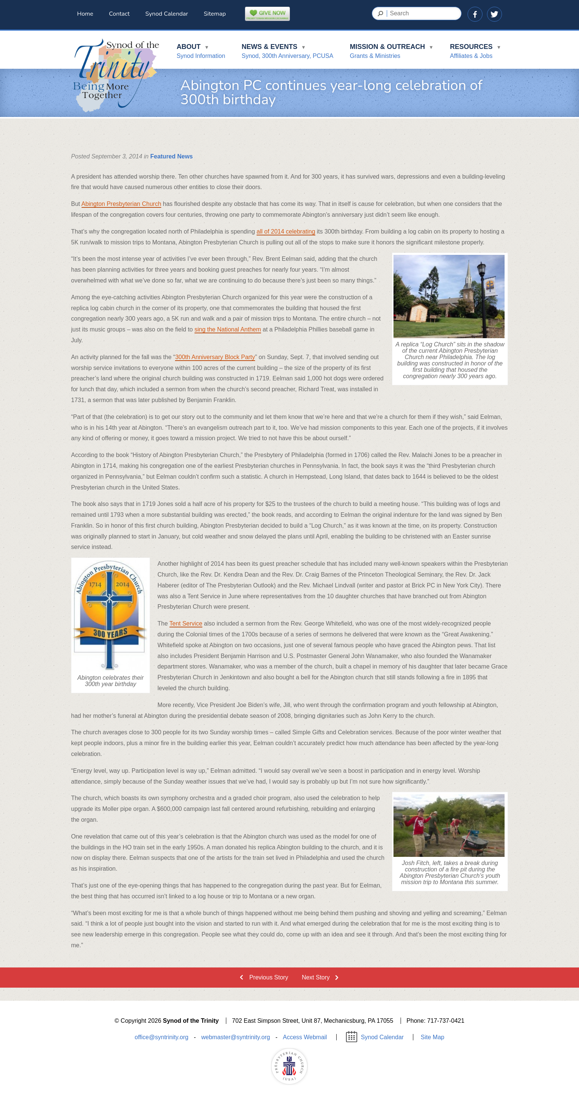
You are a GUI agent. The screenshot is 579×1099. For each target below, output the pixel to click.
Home (85, 14)
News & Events (287, 52)
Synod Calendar (166, 14)
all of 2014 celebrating (286, 231)
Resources (475, 52)
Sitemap (215, 14)
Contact (119, 14)
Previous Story (268, 977)
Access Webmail (305, 1037)
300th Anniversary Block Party (215, 357)
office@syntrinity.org (162, 1037)
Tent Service (185, 623)
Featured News (171, 156)
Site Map (432, 1037)
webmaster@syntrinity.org (235, 1037)
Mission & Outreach (392, 52)
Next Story (316, 977)
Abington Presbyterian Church (121, 204)
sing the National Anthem (227, 329)
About (201, 52)
